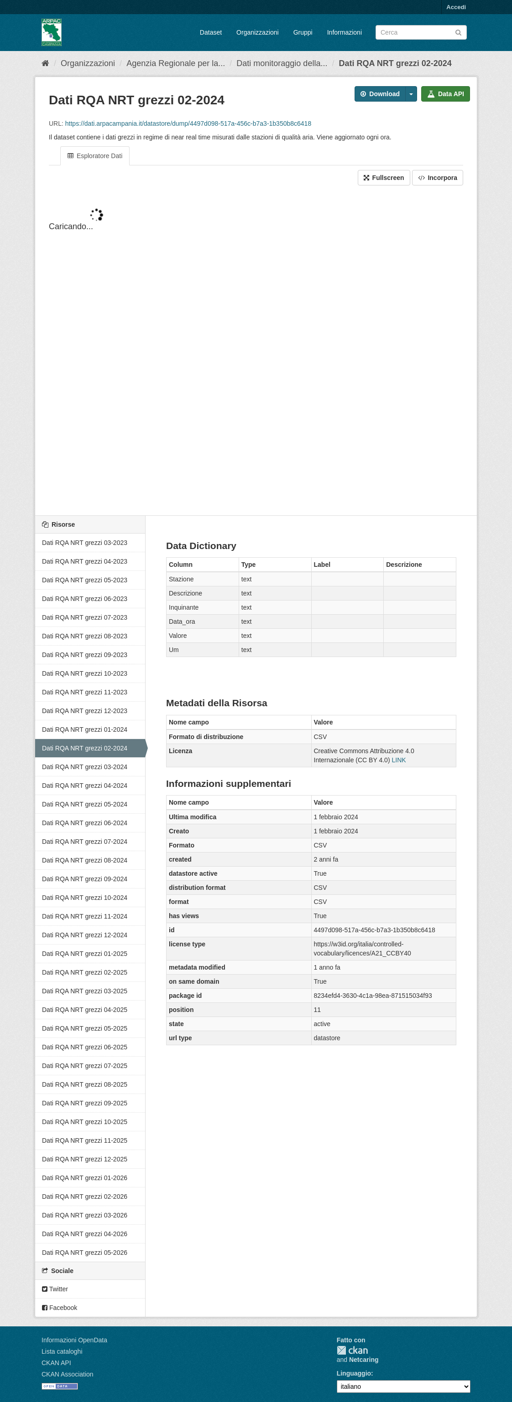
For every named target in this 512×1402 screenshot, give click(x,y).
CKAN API (56, 1362)
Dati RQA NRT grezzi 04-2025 (84, 1009)
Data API (445, 94)
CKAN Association (68, 1374)
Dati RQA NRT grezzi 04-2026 (84, 1234)
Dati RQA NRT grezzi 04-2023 (84, 561)
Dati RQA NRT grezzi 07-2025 (84, 1065)
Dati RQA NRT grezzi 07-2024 (84, 841)
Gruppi (303, 32)
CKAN (352, 1350)
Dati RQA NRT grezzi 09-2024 (84, 879)
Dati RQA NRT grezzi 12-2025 (84, 1159)
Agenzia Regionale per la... (175, 63)
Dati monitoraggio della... (281, 63)
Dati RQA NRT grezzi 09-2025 (84, 1103)
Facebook (59, 1307)
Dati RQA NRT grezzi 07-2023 (84, 617)
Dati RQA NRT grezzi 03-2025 (84, 991)
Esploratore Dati (95, 155)
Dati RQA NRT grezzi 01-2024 (84, 729)
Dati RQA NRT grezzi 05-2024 (84, 804)
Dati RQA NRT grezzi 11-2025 (84, 1140)
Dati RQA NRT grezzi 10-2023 (84, 673)
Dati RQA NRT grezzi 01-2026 (84, 1177)
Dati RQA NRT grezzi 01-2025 (84, 953)
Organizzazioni (257, 32)
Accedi (456, 7)
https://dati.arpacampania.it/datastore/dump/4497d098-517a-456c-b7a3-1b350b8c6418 (188, 123)
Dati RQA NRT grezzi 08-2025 (84, 1084)
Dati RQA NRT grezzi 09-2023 (84, 654)
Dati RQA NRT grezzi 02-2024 (395, 63)
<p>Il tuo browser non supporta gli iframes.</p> (256, 351)
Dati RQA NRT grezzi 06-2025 (84, 1047)
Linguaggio (354, 1373)
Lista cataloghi (62, 1351)
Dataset (211, 32)
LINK (399, 760)
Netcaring (364, 1359)
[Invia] (458, 32)
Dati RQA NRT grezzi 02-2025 (84, 972)
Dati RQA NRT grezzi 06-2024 (84, 823)
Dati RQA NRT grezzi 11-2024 (84, 916)
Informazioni (344, 32)
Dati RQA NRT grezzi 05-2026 (84, 1252)
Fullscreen (384, 177)
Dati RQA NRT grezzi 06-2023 (84, 598)
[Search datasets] (421, 32)
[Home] (45, 63)
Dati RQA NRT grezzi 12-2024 (84, 935)
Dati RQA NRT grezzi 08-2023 (84, 636)
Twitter (55, 1289)
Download (380, 94)
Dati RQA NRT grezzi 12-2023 (84, 710)
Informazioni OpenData (74, 1340)
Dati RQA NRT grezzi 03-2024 (84, 766)
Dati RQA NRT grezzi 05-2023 (84, 580)
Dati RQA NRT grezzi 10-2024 (84, 897)
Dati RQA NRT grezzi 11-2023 (84, 692)
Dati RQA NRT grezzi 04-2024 (84, 785)
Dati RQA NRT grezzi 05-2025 (84, 1028)
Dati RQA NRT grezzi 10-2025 (84, 1121)
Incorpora (437, 177)
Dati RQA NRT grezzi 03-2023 (84, 542)
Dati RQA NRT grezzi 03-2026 (84, 1215)
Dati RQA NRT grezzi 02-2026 (84, 1196)
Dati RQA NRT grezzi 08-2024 (84, 860)
